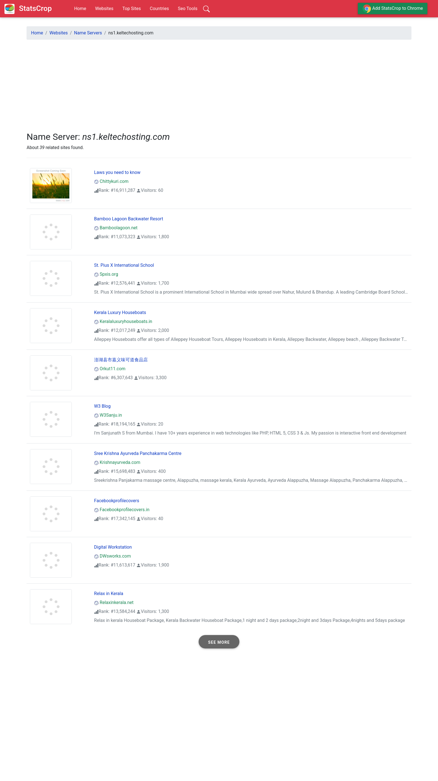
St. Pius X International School (124, 265)
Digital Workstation (113, 547)
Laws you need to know (117, 172)
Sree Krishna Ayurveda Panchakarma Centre (138, 453)
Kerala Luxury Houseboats (120, 312)
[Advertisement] (194, 83)
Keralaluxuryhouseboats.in (123, 321)
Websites (104, 8)
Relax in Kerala (108, 593)
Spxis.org (106, 274)
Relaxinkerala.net (114, 602)
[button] (219, 641)
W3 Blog (102, 406)
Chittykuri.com (111, 181)
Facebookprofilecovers (116, 500)
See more (219, 642)
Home (80, 8)
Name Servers (88, 33)
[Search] (206, 8)
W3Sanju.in (108, 415)
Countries (159, 8)
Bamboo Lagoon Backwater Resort (128, 218)
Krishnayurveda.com (117, 462)
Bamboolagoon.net (115, 227)
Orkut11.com (109, 368)
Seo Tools (187, 8)
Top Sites (131, 8)
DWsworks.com (112, 556)
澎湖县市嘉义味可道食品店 (121, 359)
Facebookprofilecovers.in (121, 509)
